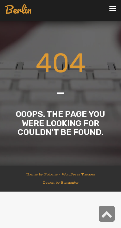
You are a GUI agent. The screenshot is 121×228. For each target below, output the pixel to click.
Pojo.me (51, 174)
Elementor (70, 182)
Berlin (18, 10)
